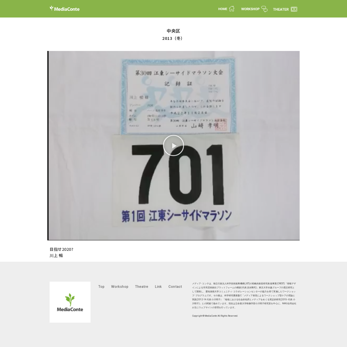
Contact (175, 287)
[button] (173, 145)
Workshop (119, 287)
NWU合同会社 (289, 303)
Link (158, 287)
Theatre (141, 287)
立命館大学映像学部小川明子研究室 (253, 303)
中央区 (173, 30)
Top (101, 287)
